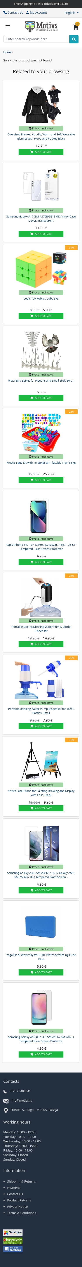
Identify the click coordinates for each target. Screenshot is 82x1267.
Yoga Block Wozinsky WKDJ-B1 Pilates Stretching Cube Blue (41, 957)
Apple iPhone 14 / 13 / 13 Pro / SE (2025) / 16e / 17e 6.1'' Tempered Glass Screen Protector (41, 547)
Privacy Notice (17, 1206)
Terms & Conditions (21, 1213)
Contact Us (13, 12)
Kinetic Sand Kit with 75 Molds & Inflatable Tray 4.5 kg (41, 463)
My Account (36, 12)
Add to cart (41, 152)
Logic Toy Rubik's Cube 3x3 (41, 298)
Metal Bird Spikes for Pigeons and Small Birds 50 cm (41, 380)
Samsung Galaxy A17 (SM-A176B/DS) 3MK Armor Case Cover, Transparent (41, 218)
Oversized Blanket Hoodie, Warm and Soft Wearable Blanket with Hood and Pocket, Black (41, 136)
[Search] (74, 39)
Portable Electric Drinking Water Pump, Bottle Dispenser (41, 629)
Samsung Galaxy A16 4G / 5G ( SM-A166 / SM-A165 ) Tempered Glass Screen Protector (41, 1039)
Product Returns (19, 1200)
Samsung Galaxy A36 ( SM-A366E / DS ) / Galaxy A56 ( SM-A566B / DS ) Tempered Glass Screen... (41, 875)
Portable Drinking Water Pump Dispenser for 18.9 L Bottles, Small (41, 711)
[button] (72, 13)
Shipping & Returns (21, 1181)
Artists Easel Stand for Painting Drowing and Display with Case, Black (41, 793)
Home (7, 52)
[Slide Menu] (7, 27)
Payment (13, 1188)
